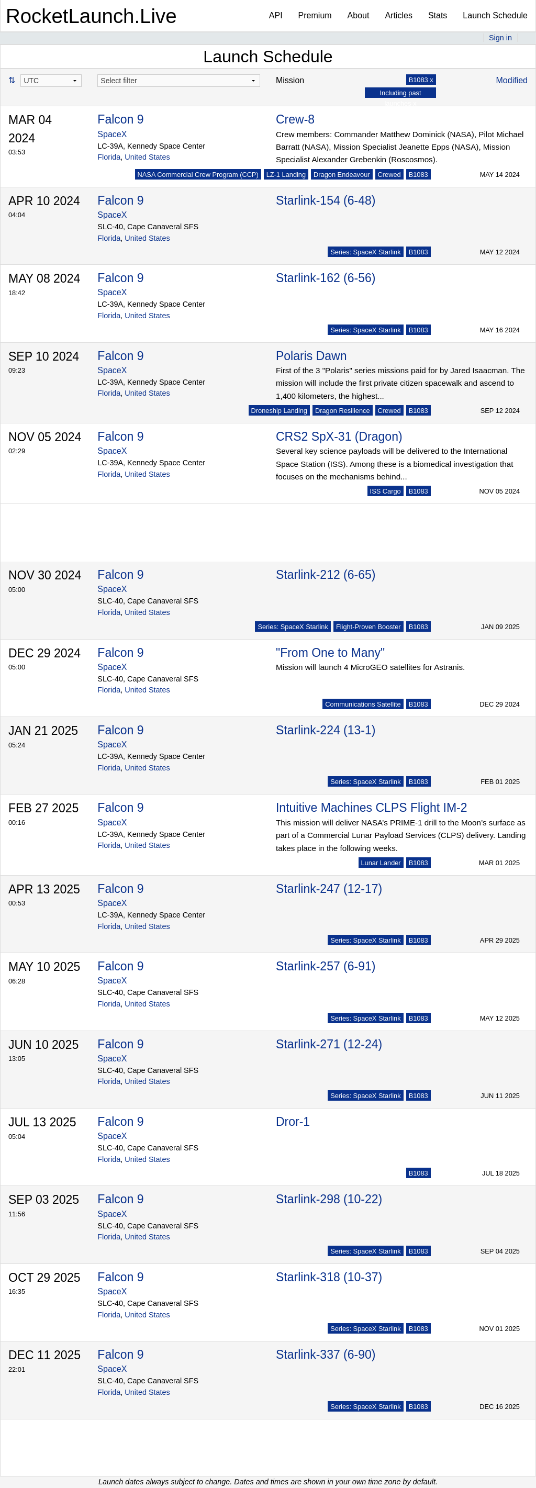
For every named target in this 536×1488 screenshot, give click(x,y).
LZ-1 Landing (286, 174)
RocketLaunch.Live (91, 16)
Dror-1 (293, 1121)
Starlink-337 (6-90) (325, 1354)
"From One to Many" (330, 652)
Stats (437, 15)
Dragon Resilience (342, 411)
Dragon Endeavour (342, 174)
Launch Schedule (495, 15)
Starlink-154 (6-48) (325, 200)
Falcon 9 (120, 119)
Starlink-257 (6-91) (325, 966)
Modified (512, 80)
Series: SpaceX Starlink (365, 252)
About (359, 15)
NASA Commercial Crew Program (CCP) (198, 174)
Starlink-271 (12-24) (329, 1044)
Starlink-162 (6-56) (325, 278)
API (276, 15)
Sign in (500, 37)
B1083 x (421, 80)
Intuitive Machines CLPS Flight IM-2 (371, 807)
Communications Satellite (362, 704)
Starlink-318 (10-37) (329, 1277)
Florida (108, 157)
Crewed (389, 174)
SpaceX (112, 134)
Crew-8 (295, 119)
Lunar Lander (381, 863)
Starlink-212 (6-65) (325, 574)
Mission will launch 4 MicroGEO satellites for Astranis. (370, 667)
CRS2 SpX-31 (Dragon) (339, 436)
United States (147, 157)
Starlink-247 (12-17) (329, 889)
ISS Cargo (385, 491)
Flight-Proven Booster (368, 627)
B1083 (418, 174)
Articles (398, 15)
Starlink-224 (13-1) (325, 730)
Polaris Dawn (311, 356)
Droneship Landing (279, 411)
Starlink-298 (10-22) (329, 1199)
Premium (315, 15)
